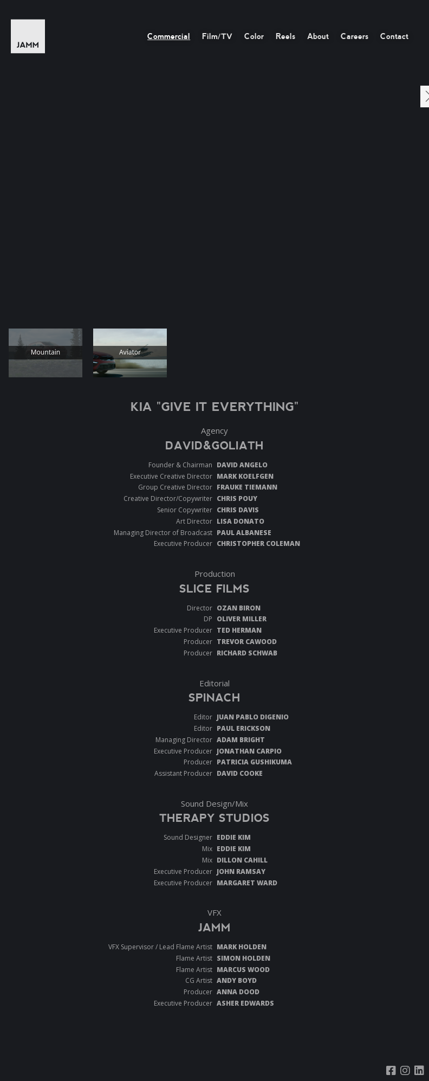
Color (254, 36)
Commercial (168, 36)
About (318, 36)
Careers (354, 36)
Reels (285, 36)
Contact (394, 36)
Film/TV (217, 36)
